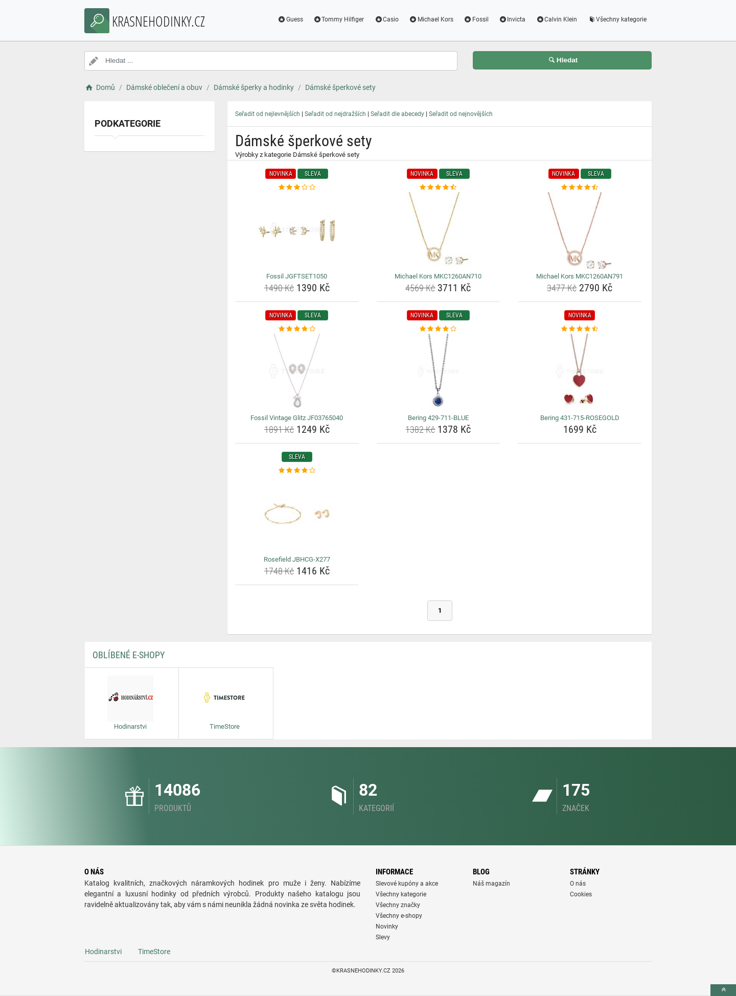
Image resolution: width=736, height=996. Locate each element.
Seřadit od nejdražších (335, 114)
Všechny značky (398, 905)
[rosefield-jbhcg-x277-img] (297, 513)
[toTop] (723, 990)
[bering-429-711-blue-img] (438, 372)
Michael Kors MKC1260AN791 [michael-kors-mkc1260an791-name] (579, 276)
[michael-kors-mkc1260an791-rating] (579, 187)
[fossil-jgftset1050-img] (297, 230)
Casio (386, 19)
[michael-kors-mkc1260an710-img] (438, 230)
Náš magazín (491, 883)
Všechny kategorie (617, 19)
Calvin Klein (556, 19)
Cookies (581, 894)
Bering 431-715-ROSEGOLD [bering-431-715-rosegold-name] (579, 418)
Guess (290, 19)
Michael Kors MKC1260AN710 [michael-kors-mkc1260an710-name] (438, 276)
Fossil (476, 19)
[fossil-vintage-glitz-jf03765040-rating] (297, 329)
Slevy (383, 937)
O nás (578, 883)
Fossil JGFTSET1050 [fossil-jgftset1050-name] (296, 276)
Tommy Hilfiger (338, 19)
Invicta (512, 19)
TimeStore (154, 951)
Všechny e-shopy (399, 915)
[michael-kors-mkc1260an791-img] (579, 230)
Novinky (387, 926)
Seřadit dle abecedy (397, 114)
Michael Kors (431, 19)
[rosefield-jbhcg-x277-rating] (297, 471)
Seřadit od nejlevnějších (267, 114)
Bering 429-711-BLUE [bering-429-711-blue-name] (438, 418)
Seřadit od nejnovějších (461, 114)
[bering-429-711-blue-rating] (438, 329)
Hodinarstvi (103, 951)
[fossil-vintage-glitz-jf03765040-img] (297, 372)
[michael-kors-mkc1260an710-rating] (438, 187)
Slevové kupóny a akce (407, 883)
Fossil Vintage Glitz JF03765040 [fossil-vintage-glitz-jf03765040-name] (296, 418)
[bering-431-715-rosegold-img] (579, 372)
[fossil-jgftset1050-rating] (297, 187)
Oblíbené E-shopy (129, 655)
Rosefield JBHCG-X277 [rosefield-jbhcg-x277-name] (297, 559)
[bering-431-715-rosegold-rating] (579, 329)
